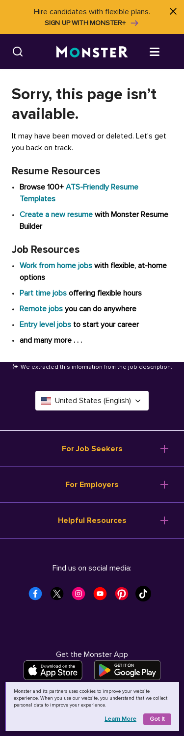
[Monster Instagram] (81, 596)
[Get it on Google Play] (127, 670)
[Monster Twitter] (60, 596)
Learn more (120, 719)
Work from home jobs (56, 266)
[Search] (18, 51)
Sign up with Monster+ (92, 23)
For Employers (92, 485)
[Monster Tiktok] (146, 596)
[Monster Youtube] (103, 596)
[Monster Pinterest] (124, 596)
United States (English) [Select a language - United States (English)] (92, 401)
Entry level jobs (45, 324)
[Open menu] (164, 51)
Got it (157, 719)
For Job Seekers (92, 449)
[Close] (173, 11)
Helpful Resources (92, 520)
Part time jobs (43, 293)
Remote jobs (41, 309)
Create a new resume (57, 214)
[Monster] (92, 52)
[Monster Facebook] (38, 596)
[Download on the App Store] (53, 670)
